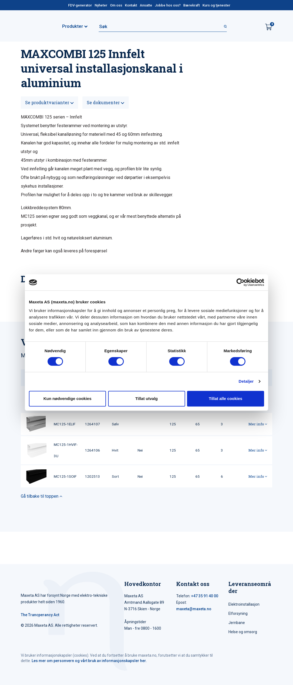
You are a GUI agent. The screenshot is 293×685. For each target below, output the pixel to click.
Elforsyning (238, 613)
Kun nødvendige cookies (68, 398)
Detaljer (246, 381)
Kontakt (131, 5)
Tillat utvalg (146, 398)
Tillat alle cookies (225, 398)
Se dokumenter (105, 102)
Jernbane (236, 622)
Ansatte (146, 5)
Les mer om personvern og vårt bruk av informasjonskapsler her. (89, 661)
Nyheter (101, 5)
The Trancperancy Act (40, 615)
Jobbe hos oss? (168, 5)
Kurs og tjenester (216, 5)
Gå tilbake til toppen (41, 496)
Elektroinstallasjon (243, 604)
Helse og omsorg (242, 632)
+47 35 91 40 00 (204, 596)
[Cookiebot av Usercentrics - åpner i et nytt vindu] (240, 282)
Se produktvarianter (49, 102)
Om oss (116, 5)
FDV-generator (80, 5)
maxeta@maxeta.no (193, 609)
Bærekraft (191, 5)
